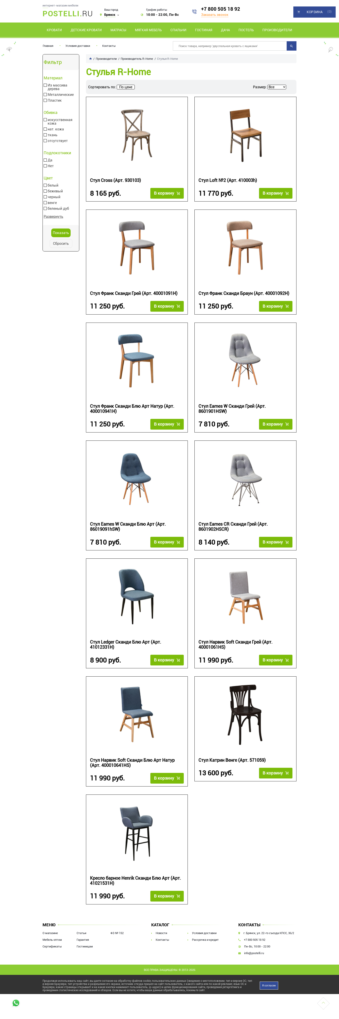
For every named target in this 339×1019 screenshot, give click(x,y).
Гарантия (83, 939)
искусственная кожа (60, 121)
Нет (51, 166)
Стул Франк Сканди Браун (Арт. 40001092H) (243, 293)
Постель (246, 30)
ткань (52, 135)
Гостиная (203, 30)
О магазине (50, 933)
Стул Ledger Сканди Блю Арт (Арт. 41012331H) (125, 645)
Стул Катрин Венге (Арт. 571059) (232, 760)
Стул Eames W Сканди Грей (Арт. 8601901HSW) (232, 409)
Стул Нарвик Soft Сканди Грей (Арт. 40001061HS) (235, 645)
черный (54, 197)
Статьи (81, 933)
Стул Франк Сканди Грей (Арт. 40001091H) (134, 293)
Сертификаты (52, 946)
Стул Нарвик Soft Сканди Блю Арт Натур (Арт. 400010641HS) (132, 763)
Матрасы (118, 30)
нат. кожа (56, 129)
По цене (125, 87)
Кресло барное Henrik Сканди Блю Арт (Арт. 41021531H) (135, 881)
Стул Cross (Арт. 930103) (115, 180)
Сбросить (61, 243)
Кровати (54, 30)
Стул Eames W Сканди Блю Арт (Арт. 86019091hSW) (128, 527)
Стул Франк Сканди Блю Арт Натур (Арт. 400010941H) (132, 409)
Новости (161, 933)
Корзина (315, 12)
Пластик (55, 100)
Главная (48, 45)
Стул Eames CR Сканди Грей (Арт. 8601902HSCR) (233, 527)
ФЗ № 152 (117, 933)
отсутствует (58, 141)
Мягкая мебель (148, 30)
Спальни (178, 30)
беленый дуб (58, 208)
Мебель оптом (52, 939)
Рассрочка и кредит (205, 939)
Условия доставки (77, 45)
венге (52, 203)
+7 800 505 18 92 (220, 9)
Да (50, 160)
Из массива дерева (57, 87)
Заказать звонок (214, 15)
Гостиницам (85, 946)
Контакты (109, 45)
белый (53, 185)
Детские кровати (86, 30)
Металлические (61, 95)
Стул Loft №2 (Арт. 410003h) (227, 180)
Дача (225, 30)
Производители (277, 30)
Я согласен (269, 985)
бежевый (55, 191)
